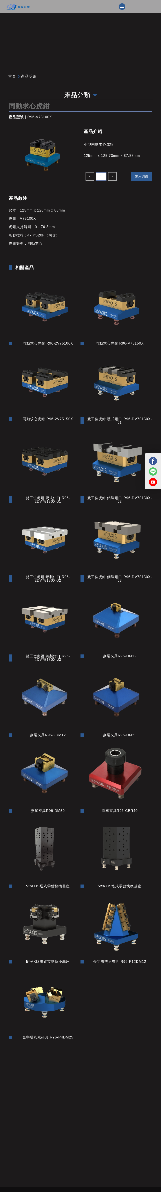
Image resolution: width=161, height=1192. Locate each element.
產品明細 (29, 76)
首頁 (12, 76)
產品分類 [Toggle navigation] (80, 95)
